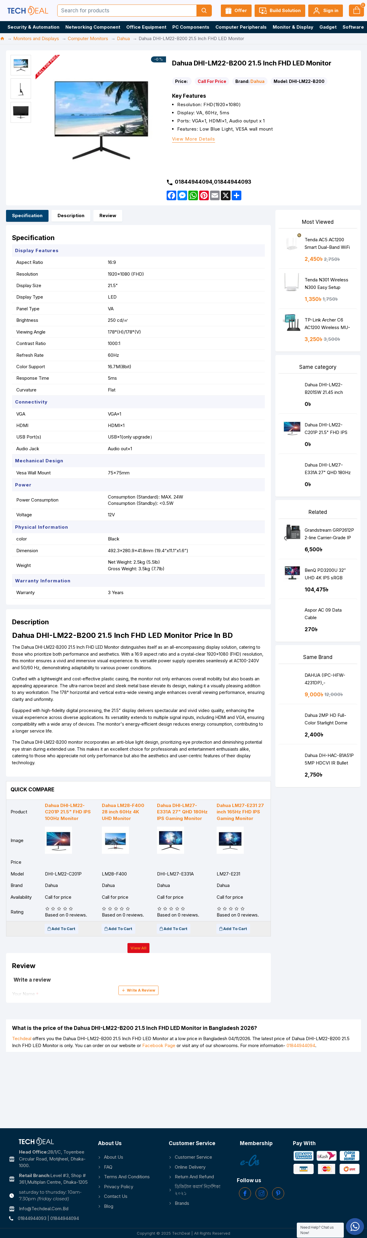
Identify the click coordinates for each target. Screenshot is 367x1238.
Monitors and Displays (36, 38)
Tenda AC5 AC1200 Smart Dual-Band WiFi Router (327, 245)
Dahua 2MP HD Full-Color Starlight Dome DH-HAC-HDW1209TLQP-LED (326, 720)
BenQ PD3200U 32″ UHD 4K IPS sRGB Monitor (325, 575)
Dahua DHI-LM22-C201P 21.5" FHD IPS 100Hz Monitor (326, 430)
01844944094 (301, 1045)
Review (107, 215)
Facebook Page (158, 1045)
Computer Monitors (88, 38)
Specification (27, 215)
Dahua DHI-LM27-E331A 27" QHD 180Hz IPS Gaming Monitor (328, 470)
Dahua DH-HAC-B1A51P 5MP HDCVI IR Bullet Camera (329, 760)
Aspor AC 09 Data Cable (323, 613)
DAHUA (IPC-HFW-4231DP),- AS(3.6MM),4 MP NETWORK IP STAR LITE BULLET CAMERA (329, 680)
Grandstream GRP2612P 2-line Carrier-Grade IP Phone (329, 535)
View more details (193, 139)
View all (138, 947)
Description (71, 215)
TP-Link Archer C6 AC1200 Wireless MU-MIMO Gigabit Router (327, 325)
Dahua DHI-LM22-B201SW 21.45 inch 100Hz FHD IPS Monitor (329, 390)
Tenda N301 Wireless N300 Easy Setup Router (326, 285)
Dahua (123, 38)
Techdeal (21, 1038)
